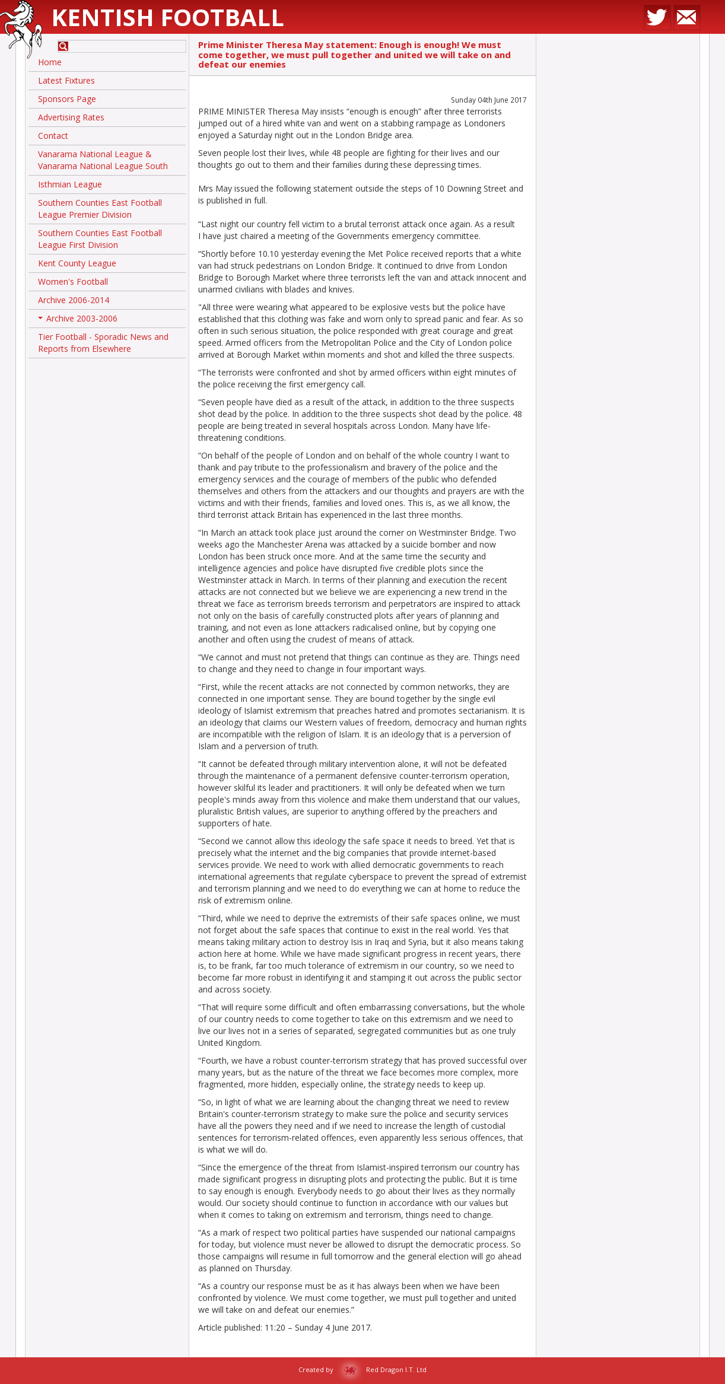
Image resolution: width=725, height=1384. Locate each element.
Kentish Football (167, 17)
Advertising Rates (71, 117)
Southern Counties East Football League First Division (100, 238)
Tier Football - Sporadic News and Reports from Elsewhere (103, 342)
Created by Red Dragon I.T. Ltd (362, 1369)
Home (50, 62)
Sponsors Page (67, 98)
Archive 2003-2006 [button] (77, 320)
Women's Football (73, 281)
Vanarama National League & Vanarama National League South (103, 159)
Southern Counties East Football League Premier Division (100, 208)
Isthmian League (70, 184)
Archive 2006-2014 (73, 300)
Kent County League (77, 263)
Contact (53, 135)
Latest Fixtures (66, 80)
